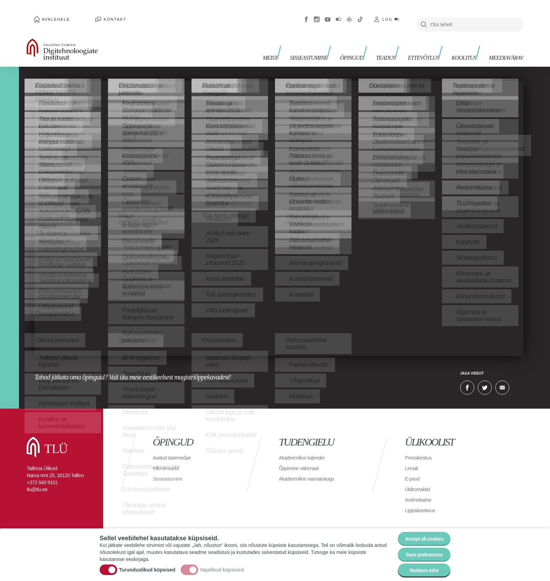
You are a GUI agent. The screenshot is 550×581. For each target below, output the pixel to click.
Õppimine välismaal (302, 458)
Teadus (364, 42)
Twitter (485, 377)
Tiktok (360, 14)
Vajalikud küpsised (222, 564)
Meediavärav (501, 42)
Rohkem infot (419, 569)
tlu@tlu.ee (37, 479)
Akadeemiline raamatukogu (311, 468)
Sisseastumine (277, 42)
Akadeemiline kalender (305, 447)
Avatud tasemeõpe (175, 447)
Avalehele (49, 14)
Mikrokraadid (168, 458)
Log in (391, 14)
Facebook (306, 14)
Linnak (412, 458)
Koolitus (453, 42)
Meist (233, 42)
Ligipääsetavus (422, 500)
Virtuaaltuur (349, 14)
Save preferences (420, 549)
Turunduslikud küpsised (147, 564)
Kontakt (95, 14)
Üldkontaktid (419, 479)
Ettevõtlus (407, 42)
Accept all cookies (420, 530)
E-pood (413, 468)
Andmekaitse (420, 489)
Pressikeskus (420, 447)
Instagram (316, 14)
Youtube (327, 14)
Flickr (338, 14)
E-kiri (502, 377)
